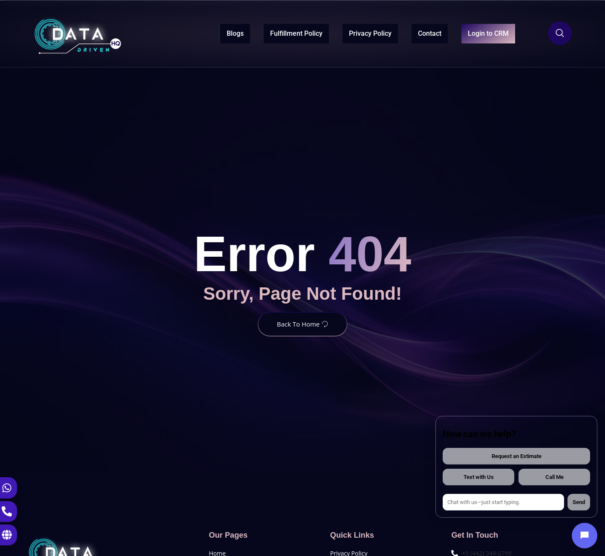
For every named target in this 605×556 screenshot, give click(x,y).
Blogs (215, 33)
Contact (410, 33)
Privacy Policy (350, 33)
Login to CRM (478, 33)
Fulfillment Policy (277, 33)
